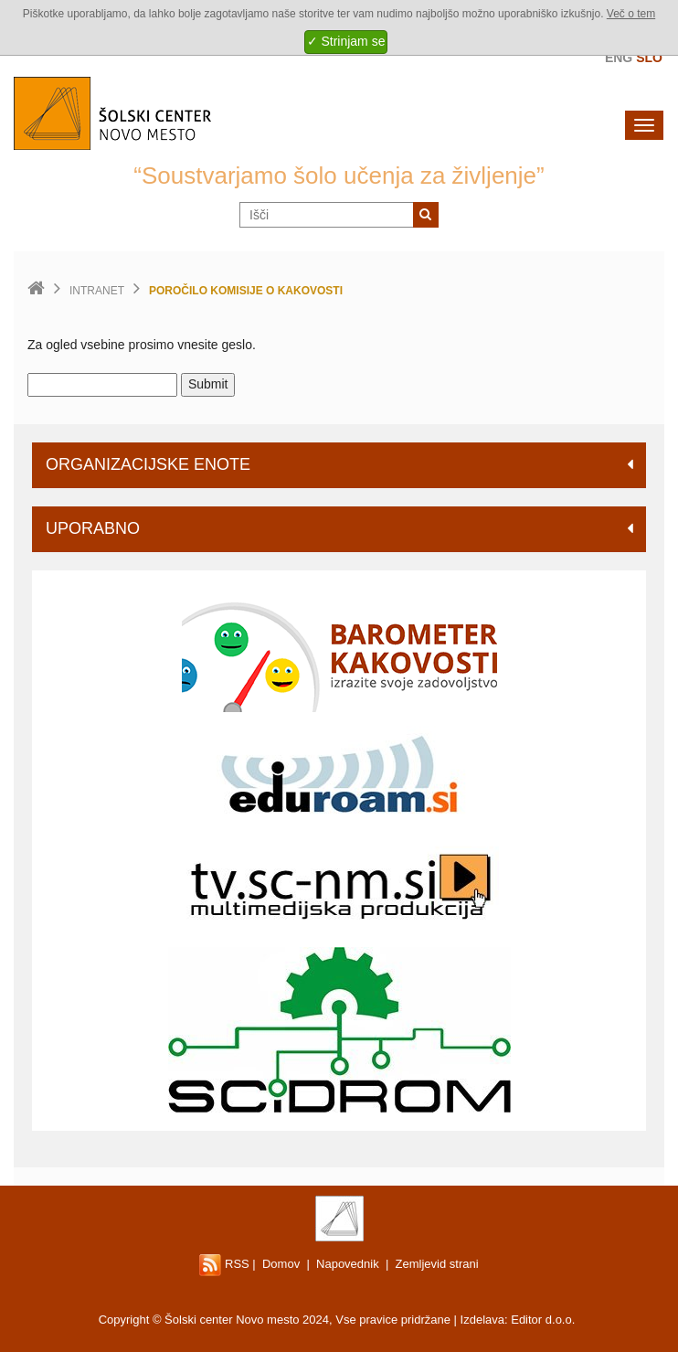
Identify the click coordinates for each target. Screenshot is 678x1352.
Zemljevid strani (437, 1264)
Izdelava (482, 1319)
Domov (281, 1264)
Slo (649, 57)
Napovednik (347, 1264)
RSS (224, 1264)
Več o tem (631, 13)
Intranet (96, 290)
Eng (618, 57)
